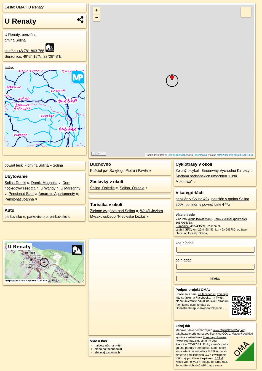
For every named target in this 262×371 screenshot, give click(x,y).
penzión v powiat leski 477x (207, 204)
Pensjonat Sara (21, 194)
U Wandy (47, 188)
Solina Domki (15, 183)
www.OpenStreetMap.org (229, 330)
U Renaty (36, 7)
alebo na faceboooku (108, 349)
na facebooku (207, 294)
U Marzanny (70, 188)
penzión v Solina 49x (192, 199)
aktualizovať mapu (200, 219)
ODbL (226, 333)
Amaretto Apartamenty (57, 194)
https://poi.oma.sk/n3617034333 (235, 155)
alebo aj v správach (107, 352)
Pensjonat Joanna (19, 199)
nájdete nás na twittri (108, 345)
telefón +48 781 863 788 (24, 51)
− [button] (96, 17)
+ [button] (96, 10)
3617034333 (184, 222)
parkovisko (13, 217)
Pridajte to (207, 361)
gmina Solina (38, 165)
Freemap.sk (200, 155)
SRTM (219, 358)
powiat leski (14, 165)
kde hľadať (184, 243)
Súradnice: (13, 56)
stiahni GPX (183, 229)
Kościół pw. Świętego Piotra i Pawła (119, 171)
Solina (58, 165)
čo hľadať (183, 260)
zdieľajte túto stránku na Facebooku (202, 295)
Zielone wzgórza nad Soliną (112, 211)
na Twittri (218, 297)
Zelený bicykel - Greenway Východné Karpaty (213, 171)
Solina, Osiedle (102, 188)
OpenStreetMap (177, 155)
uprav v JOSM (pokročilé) (230, 219)
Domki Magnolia (44, 183)
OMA (20, 7)
